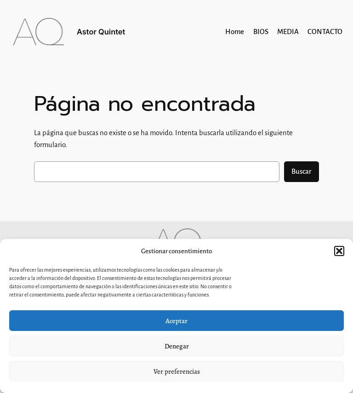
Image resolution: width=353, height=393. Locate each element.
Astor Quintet (101, 31)
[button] (339, 251)
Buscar (301, 171)
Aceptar (176, 320)
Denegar (177, 346)
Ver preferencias (177, 371)
